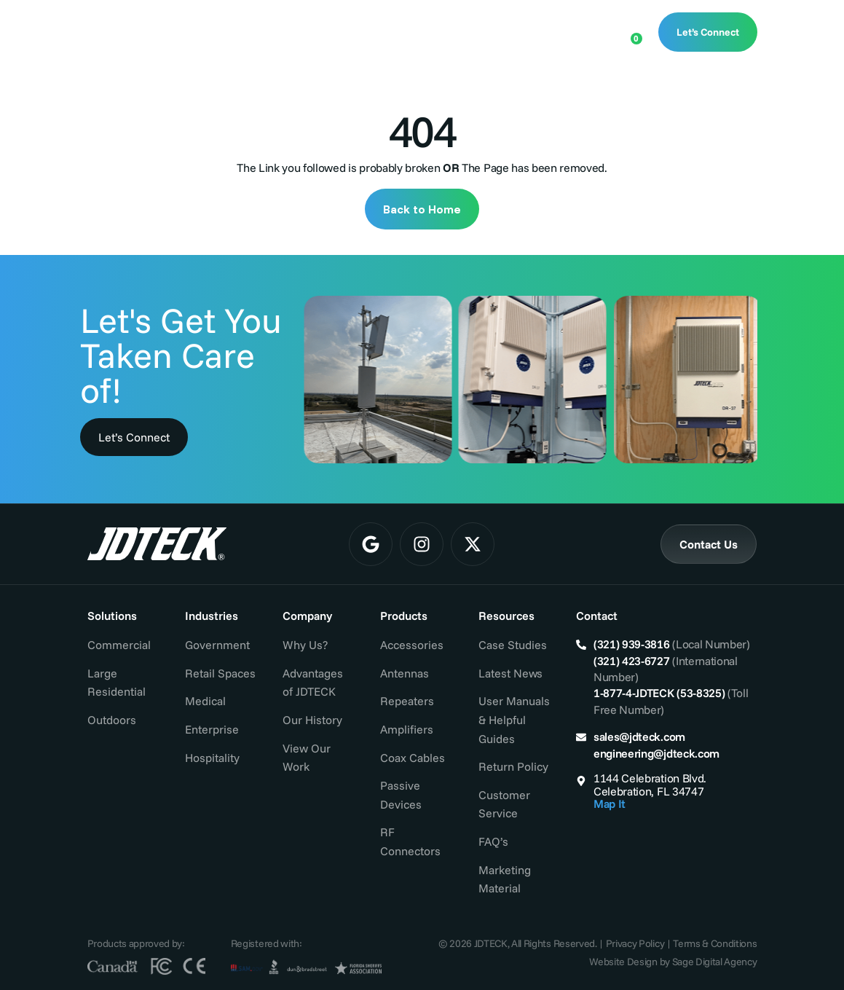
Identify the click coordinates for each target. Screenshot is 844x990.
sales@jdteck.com (639, 736)
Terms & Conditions (715, 943)
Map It (609, 803)
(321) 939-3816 (631, 644)
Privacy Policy (635, 943)
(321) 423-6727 (631, 660)
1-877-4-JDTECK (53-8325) (659, 692)
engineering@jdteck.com (656, 753)
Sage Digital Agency (714, 961)
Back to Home (422, 209)
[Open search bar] (583, 30)
